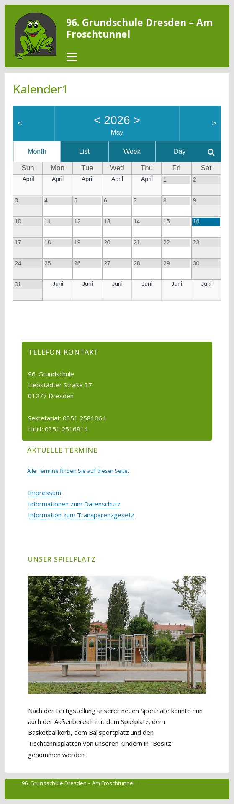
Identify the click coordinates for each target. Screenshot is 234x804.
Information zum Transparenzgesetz (81, 515)
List (84, 151)
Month (37, 151)
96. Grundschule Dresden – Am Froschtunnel (139, 28)
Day (179, 151)
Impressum (44, 492)
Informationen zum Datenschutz (74, 504)
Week (132, 151)
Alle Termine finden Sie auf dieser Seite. (78, 471)
